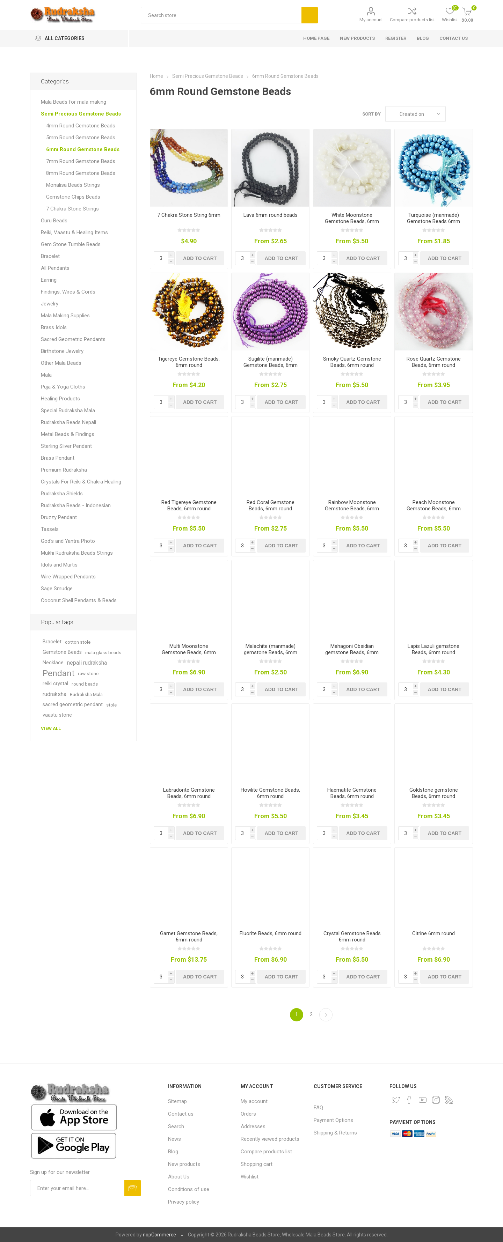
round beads (85, 684)
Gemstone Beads (62, 652)
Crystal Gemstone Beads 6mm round (352, 936)
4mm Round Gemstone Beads (80, 126)
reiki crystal (55, 684)
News (174, 1139)
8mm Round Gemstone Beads (80, 173)
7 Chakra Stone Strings (72, 209)
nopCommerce (159, 1234)
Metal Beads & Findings (67, 434)
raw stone (88, 673)
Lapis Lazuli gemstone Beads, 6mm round (433, 649)
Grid (454, 114)
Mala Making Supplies (65, 315)
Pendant (58, 673)
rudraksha (54, 694)
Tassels (50, 529)
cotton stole (77, 642)
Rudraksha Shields (62, 493)
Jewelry (49, 304)
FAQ (318, 1107)
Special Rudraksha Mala (68, 410)
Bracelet (50, 256)
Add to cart (200, 258)
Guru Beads (54, 220)
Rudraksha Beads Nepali (68, 422)
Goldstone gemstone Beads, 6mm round (433, 793)
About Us (178, 1177)
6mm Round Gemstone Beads (82, 149)
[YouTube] (422, 1100)
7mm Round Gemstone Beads (80, 161)
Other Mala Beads (61, 363)
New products (184, 1164)
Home (156, 76)
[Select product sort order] (415, 114)
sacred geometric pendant (73, 705)
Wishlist (249, 1177)
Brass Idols (54, 327)
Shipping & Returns (335, 1133)
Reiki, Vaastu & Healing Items (74, 232)
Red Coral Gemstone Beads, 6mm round (270, 505)
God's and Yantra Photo (68, 541)
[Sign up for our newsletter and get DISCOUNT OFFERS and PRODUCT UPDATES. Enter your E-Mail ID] (77, 1188)
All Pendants (55, 268)
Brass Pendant (57, 458)
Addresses (253, 1126)
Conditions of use (188, 1189)
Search (309, 15)
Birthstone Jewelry (62, 351)
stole (111, 705)
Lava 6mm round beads (270, 215)
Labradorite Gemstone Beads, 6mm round (189, 793)
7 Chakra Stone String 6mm (188, 215)
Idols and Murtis (59, 565)
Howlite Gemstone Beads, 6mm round (270, 793)
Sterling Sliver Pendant (66, 446)
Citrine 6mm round (433, 933)
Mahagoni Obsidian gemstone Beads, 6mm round (352, 652)
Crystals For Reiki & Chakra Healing (81, 482)
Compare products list (412, 19)
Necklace (53, 663)
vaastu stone (57, 715)
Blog (173, 1151)
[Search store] (221, 15)
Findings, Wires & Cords (68, 292)
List (467, 114)
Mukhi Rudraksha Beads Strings (77, 553)
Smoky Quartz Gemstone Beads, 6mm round (352, 362)
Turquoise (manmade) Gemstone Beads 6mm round (433, 221)
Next (326, 1014)
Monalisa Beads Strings (73, 185)
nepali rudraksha (87, 662)
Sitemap (177, 1101)
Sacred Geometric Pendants (73, 339)
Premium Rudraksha (64, 470)
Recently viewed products (270, 1139)
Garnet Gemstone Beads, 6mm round (189, 936)
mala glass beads (103, 652)
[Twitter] (396, 1100)
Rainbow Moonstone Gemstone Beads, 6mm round (352, 508)
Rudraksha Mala (86, 694)
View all (51, 728)
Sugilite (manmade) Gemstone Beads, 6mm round (270, 365)
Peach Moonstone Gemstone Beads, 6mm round (434, 508)
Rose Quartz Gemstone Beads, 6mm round (434, 362)
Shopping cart (256, 1164)
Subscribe (132, 1188)
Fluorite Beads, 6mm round (270, 933)
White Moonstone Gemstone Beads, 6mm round (352, 221)
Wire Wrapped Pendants (68, 577)
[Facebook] (409, 1100)
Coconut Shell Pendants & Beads (79, 600)
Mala (46, 375)
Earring (49, 280)
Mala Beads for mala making (73, 102)
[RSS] (449, 1100)
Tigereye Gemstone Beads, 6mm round (189, 362)
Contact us (181, 1114)
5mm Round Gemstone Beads (80, 137)
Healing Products (60, 398)
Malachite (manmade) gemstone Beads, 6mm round (270, 652)
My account (371, 19)
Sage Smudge (57, 588)
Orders (248, 1114)
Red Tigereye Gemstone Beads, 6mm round (189, 505)
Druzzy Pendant (59, 517)
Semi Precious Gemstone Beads (81, 114)
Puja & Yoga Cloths (63, 387)
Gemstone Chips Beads (73, 197)
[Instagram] (436, 1100)
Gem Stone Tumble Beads (71, 244)
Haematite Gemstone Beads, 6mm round (352, 793)
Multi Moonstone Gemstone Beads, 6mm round (189, 652)
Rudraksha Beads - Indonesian (76, 505)
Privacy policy (183, 1202)
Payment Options (333, 1120)
